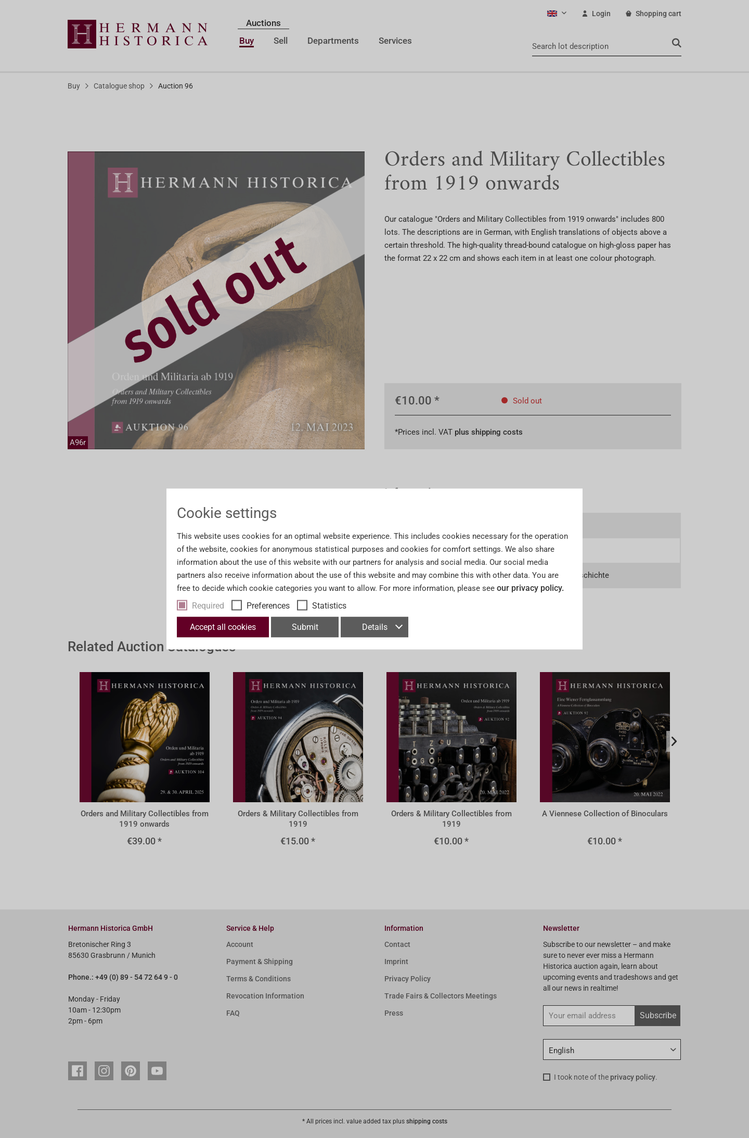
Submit (305, 627)
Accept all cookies (223, 627)
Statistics (329, 606)
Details (382, 627)
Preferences (268, 606)
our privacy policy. (530, 588)
